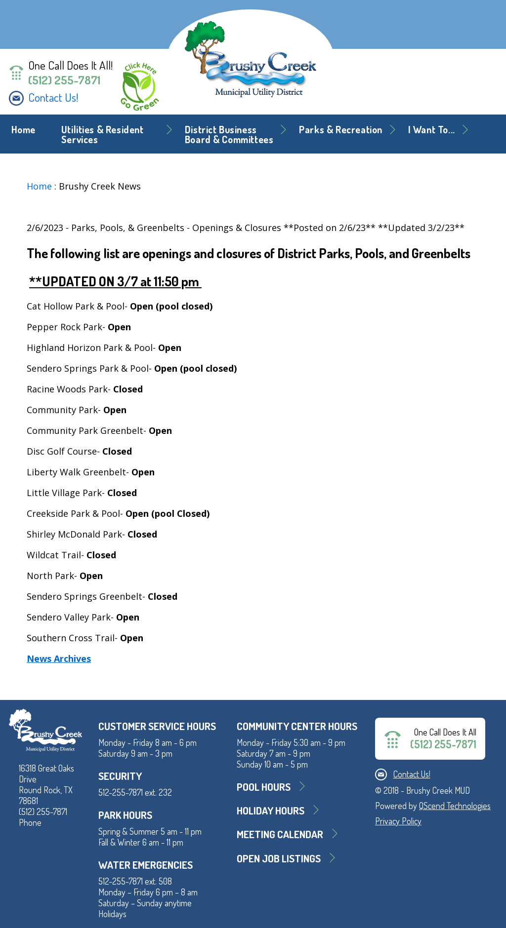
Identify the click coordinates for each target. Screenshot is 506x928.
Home (23, 129)
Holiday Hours (270, 810)
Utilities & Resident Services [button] (102, 134)
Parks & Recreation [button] (340, 129)
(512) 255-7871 (64, 80)
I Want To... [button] (431, 129)
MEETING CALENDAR (280, 834)
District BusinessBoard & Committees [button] (229, 134)
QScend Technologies (455, 805)
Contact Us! (53, 97)
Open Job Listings (279, 858)
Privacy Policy (398, 820)
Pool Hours (264, 786)
